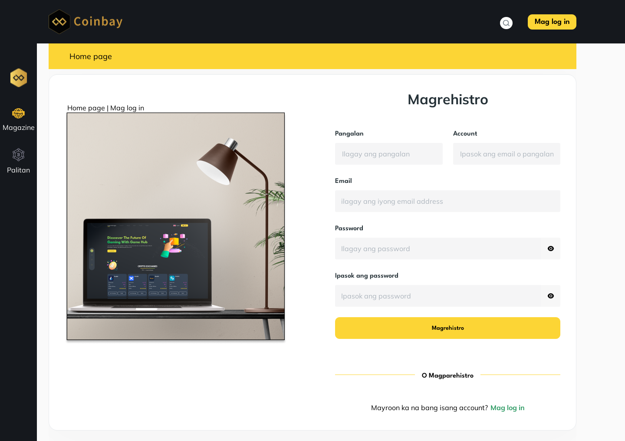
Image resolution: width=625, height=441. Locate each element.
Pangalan (349, 134)
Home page (90, 56)
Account (465, 134)
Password (349, 228)
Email (343, 181)
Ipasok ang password (366, 276)
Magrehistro (448, 328)
